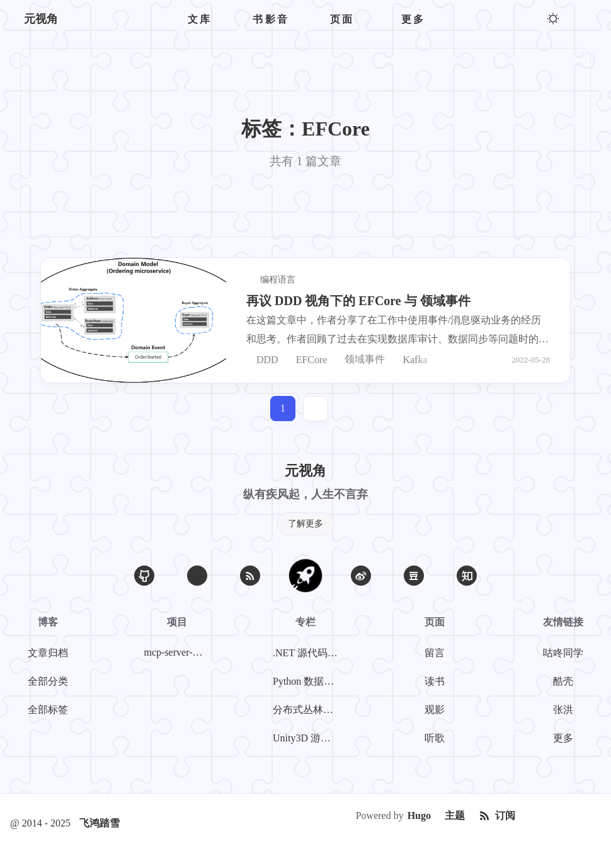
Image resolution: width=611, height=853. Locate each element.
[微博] (361, 576)
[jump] (315, 408)
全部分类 (48, 681)
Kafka (409, 359)
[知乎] (467, 576)
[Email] (197, 576)
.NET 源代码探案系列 (308, 652)
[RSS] (250, 576)
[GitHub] (144, 576)
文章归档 (48, 652)
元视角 (41, 19)
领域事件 (359, 359)
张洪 (563, 709)
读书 (435, 681)
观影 (435, 709)
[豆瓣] (414, 576)
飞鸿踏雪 (99, 823)
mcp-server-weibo (179, 652)
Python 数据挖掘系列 (308, 681)
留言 (435, 652)
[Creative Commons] (562, 816)
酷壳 (563, 681)
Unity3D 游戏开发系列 (308, 738)
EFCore (307, 359)
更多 (563, 738)
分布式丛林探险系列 (308, 709)
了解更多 (305, 523)
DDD (262, 359)
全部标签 (48, 709)
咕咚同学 (563, 652)
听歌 (435, 738)
